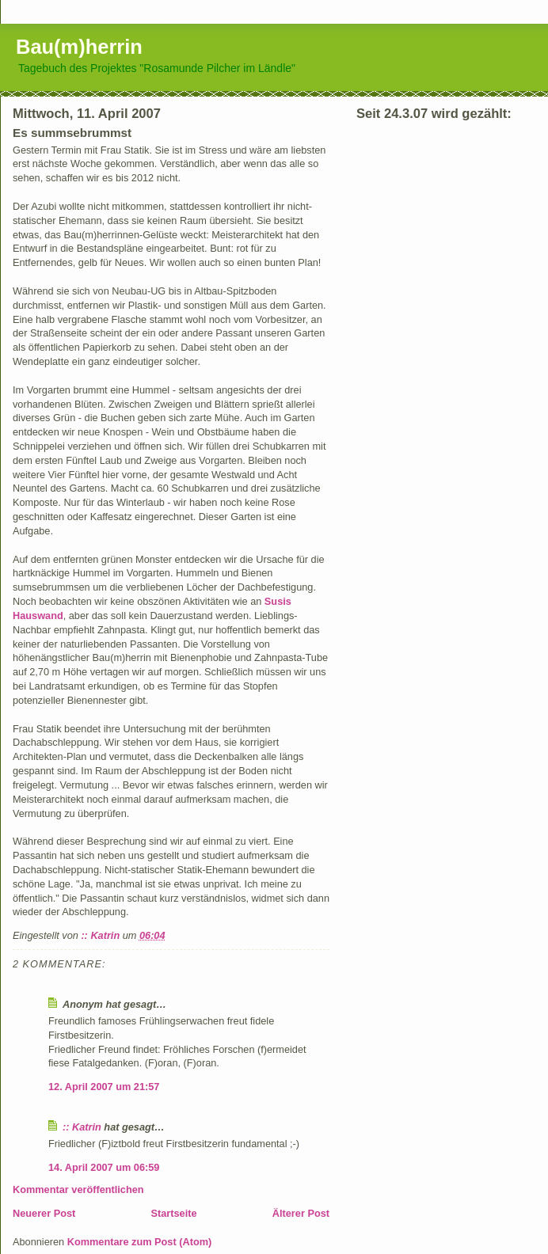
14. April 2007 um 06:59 (103, 1167)
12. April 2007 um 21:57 (103, 1086)
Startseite (174, 1213)
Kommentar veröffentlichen (78, 1189)
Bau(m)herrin (79, 47)
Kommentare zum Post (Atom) (139, 1242)
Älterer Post (300, 1213)
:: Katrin (82, 1127)
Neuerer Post (44, 1213)
